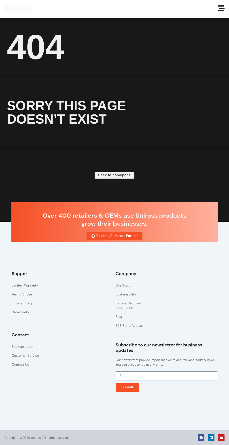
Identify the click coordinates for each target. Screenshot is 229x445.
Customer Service (25, 355)
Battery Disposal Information (128, 305)
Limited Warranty (25, 285)
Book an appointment (28, 346)
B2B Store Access (129, 325)
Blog (119, 316)
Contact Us (20, 364)
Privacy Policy (22, 303)
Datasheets (20, 312)
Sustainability (126, 294)
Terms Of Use (22, 294)
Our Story (123, 285)
